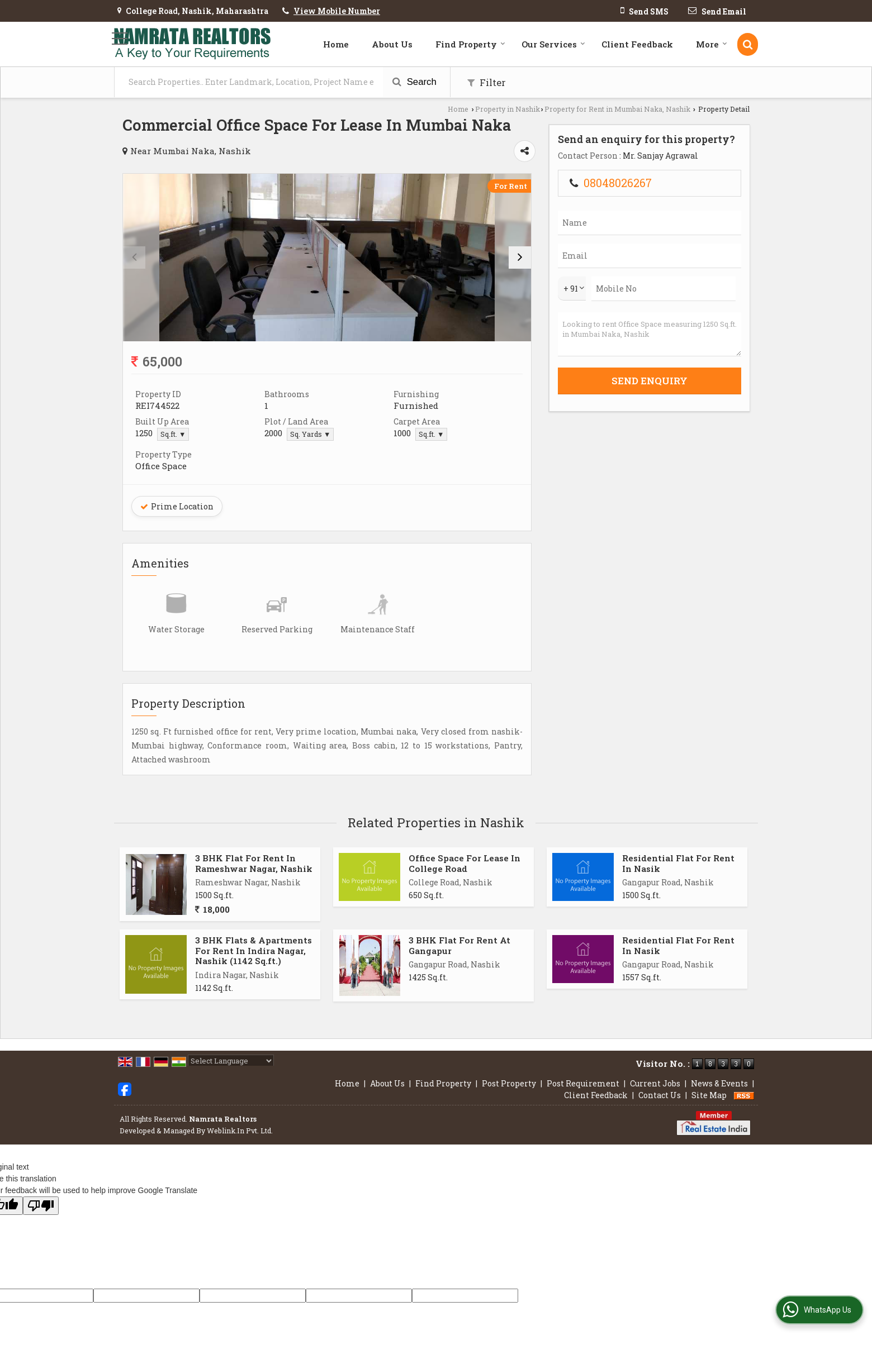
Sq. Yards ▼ (310, 434)
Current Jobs (655, 1083)
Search (414, 82)
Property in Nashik (507, 108)
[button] (336, 11)
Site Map (709, 1095)
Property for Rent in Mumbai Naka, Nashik (617, 108)
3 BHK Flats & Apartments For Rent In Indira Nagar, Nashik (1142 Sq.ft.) (253, 950)
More (711, 44)
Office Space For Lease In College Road (464, 863)
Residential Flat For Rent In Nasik (678, 863)
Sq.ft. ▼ (173, 434)
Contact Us (659, 1095)
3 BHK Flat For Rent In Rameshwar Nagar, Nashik (253, 863)
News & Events (719, 1083)
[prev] (134, 257)
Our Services (553, 44)
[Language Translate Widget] (231, 1061)
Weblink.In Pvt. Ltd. (240, 1130)
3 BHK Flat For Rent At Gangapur (459, 945)
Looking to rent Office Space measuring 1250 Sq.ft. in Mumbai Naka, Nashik (649, 334)
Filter (486, 82)
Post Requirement (583, 1083)
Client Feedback (637, 44)
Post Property (509, 1083)
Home (336, 44)
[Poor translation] (41, 1205)
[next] (520, 257)
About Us (392, 44)
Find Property (470, 44)
